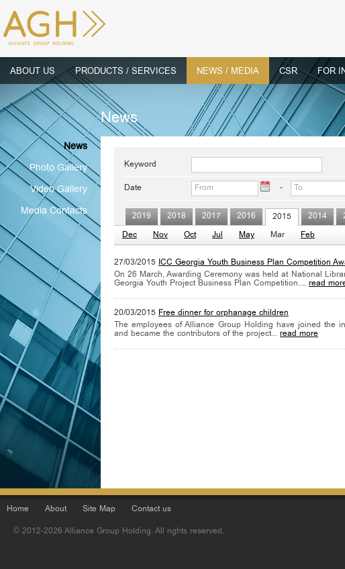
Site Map (99, 509)
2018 (176, 216)
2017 (211, 216)
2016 (246, 216)
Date (133, 188)
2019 (141, 216)
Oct (190, 235)
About (55, 509)
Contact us (151, 509)
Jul (217, 235)
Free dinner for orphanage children (223, 313)
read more (299, 334)
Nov (160, 235)
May (246, 235)
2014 (317, 216)
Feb (308, 235)
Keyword (140, 165)
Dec (129, 235)
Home (18, 509)
